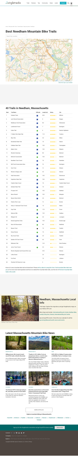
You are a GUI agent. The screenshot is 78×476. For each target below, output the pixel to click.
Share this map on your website (65, 82)
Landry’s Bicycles (44, 314)
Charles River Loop (15, 202)
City (60, 112)
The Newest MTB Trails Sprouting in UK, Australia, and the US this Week (16, 390)
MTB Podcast (14, 438)
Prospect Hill (14, 190)
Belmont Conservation (16, 156)
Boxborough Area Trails (16, 220)
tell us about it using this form (46, 267)
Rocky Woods (14, 232)
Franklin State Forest (16, 183)
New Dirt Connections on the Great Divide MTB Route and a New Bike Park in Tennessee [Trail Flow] (39, 391)
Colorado (8, 387)
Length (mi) (45, 112)
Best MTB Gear (35, 438)
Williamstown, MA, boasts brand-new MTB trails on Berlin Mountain (15, 355)
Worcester (30, 417)
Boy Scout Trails (15, 235)
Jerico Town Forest (16, 247)
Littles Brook (14, 254)
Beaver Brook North (16, 198)
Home (7, 26)
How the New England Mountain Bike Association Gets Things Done (62, 390)
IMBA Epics (28, 438)
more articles (39, 410)
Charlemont (52, 417)
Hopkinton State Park (16, 179)
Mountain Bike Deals (45, 438)
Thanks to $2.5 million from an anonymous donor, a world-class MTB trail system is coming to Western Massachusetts (38, 357)
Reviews (33, 3)
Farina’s (52, 314)
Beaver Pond (14, 228)
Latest (56, 3)
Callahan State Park (16, 145)
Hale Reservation (15, 175)
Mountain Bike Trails (13, 26)
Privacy (30, 441)
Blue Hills (13, 138)
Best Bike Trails (21, 438)
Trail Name (13, 112)
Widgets (25, 436)
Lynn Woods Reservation (17, 119)
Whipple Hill (14, 217)
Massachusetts (27, 26)
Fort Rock (13, 258)
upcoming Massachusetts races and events (52, 320)
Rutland (39, 420)
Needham (33, 26)
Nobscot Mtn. (14, 213)
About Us (13, 436)
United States (20, 26)
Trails (28, 3)
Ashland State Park (15, 187)
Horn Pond (13, 168)
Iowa (53, 351)
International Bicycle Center (60, 312)
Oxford (67, 417)
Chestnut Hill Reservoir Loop (18, 262)
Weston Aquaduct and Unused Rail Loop (21, 251)
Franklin (23, 417)
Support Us (19, 436)
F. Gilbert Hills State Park (17, 134)
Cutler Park (13, 130)
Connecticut (54, 387)
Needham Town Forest (16, 160)
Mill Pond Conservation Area (18, 164)
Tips (39, 3)
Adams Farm (14, 149)
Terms (26, 441)
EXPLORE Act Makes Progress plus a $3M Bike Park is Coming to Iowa (61, 355)
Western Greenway (15, 153)
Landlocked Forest (15, 126)
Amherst (16, 417)
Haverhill (9, 417)
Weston (44, 417)
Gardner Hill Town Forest (17, 239)
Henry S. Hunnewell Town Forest (19, 205)
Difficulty (38, 112)
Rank (7, 112)
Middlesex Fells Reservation (18, 123)
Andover (37, 417)
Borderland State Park (16, 141)
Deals (51, 3)
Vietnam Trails (14, 115)
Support (63, 3)
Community (45, 3)
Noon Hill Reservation (16, 224)
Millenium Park (14, 243)
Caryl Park (13, 209)
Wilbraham (60, 417)
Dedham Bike (72, 312)
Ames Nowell (14, 194)
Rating (51, 112)
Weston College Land (16, 171)
